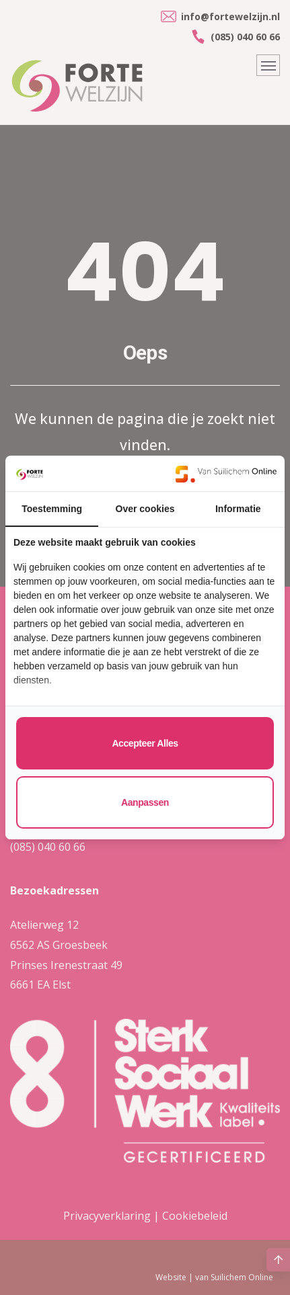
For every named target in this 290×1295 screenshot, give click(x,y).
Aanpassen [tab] (145, 802)
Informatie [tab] (238, 508)
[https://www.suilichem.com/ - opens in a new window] (226, 474)
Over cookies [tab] (145, 508)
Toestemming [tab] (52, 508)
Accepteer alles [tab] (145, 743)
